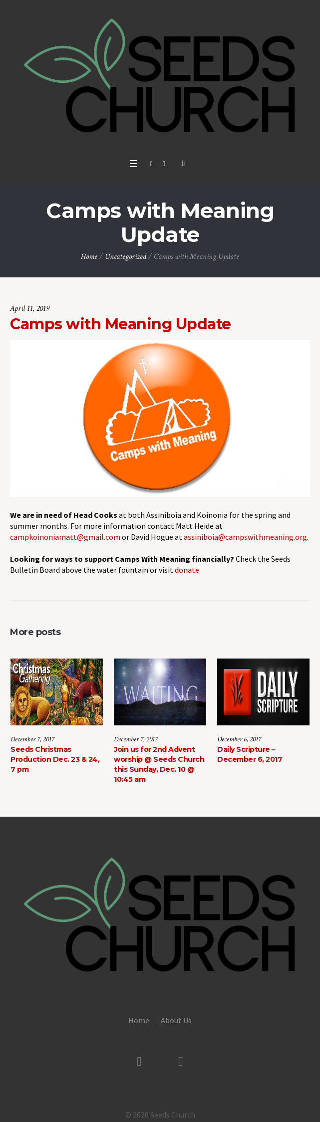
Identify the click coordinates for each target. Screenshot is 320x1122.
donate (187, 570)
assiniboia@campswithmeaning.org (245, 537)
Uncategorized (125, 256)
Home (89, 256)
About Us (176, 1018)
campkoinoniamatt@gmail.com (65, 537)
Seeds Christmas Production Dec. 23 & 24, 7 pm (54, 759)
